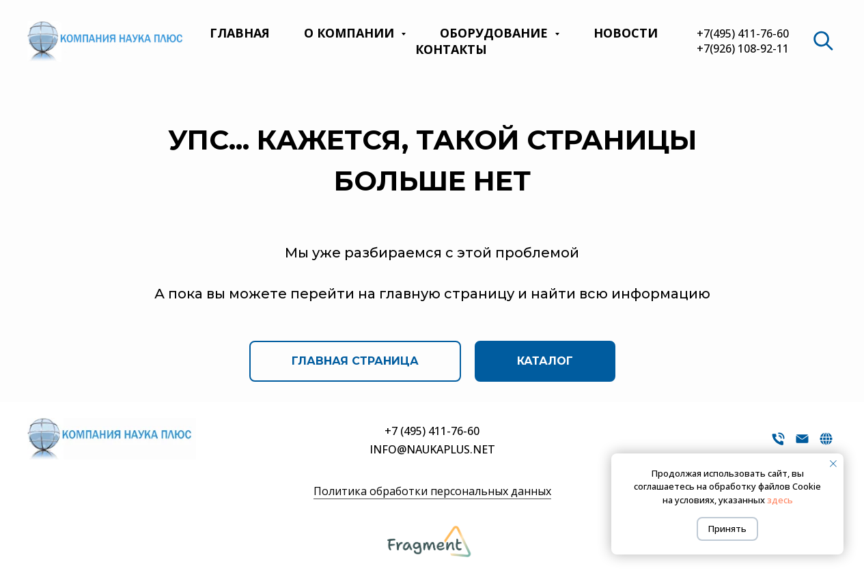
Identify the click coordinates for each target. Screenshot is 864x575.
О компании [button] (351, 33)
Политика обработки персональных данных (432, 491)
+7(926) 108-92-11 (743, 48)
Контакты (451, 49)
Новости (626, 33)
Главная (240, 33)
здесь (780, 500)
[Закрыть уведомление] (833, 464)
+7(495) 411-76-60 (743, 33)
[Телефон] (778, 443)
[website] (823, 41)
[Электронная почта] (802, 443)
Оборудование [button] (495, 33)
